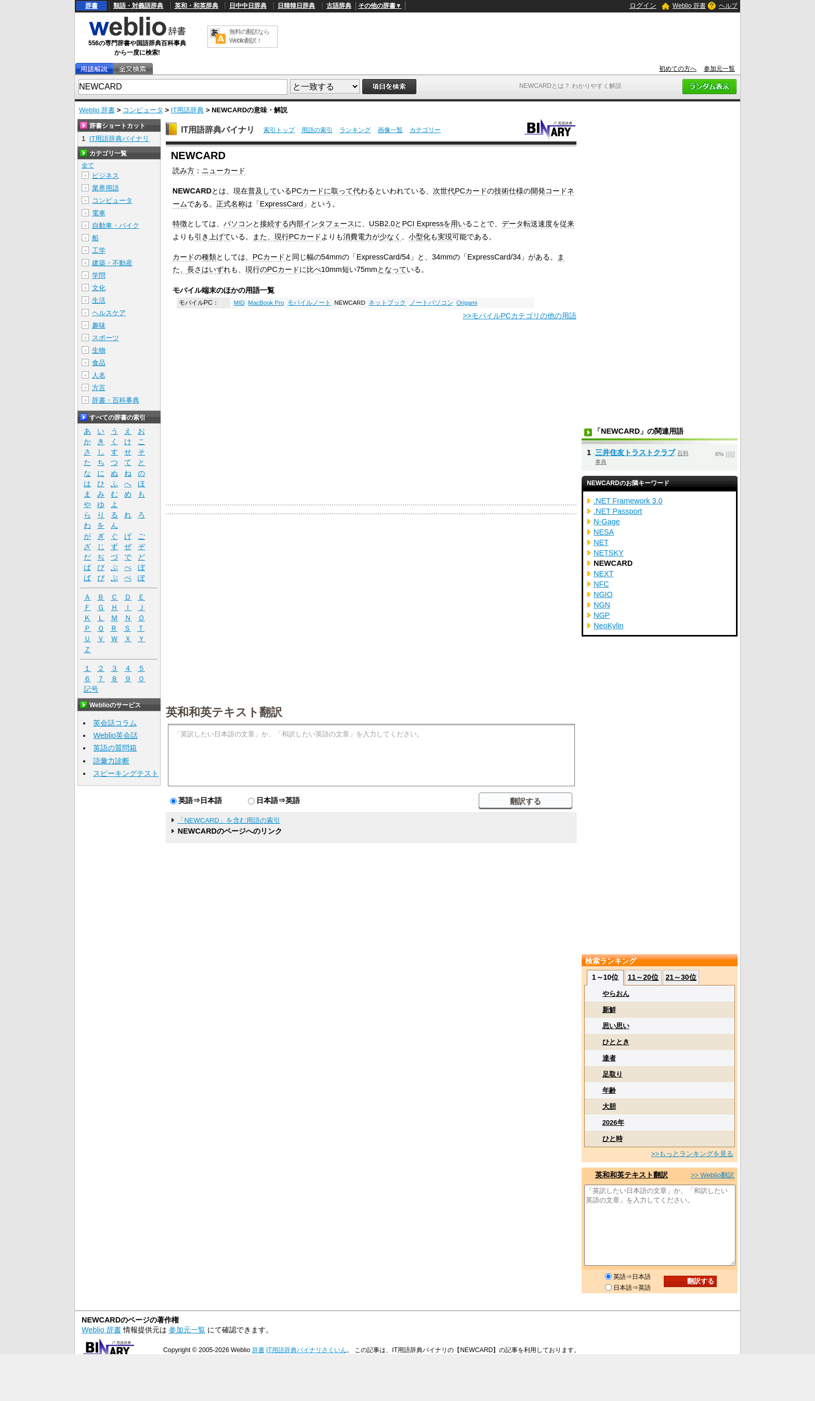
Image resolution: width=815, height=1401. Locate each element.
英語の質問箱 (115, 748)
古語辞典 (338, 5)
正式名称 (230, 204)
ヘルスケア (109, 313)
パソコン (238, 223)
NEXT (603, 573)
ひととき (615, 1042)
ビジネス (105, 175)
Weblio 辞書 (689, 5)
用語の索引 (317, 130)
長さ (194, 269)
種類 (209, 257)
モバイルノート (309, 303)
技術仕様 (508, 191)
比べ (314, 269)
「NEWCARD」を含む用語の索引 (228, 820)
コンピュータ (143, 110)
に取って (338, 191)
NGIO (603, 594)
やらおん (615, 993)
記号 (91, 689)
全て (88, 165)
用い (458, 223)
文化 (99, 288)
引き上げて (212, 236)
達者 (609, 1058)
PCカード (308, 191)
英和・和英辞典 (196, 5)
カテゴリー (425, 130)
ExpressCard (281, 204)
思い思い (615, 1026)
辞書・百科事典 (115, 400)
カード (183, 257)
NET (601, 542)
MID (239, 303)
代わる (364, 191)
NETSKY (609, 553)
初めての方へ (677, 68)
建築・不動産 (112, 263)
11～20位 (643, 977)
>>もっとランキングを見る (692, 1154)
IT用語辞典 (187, 110)
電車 (99, 213)
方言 (99, 388)
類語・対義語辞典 (138, 5)
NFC (601, 584)
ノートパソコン (431, 303)
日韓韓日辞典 (296, 5)
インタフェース (329, 223)
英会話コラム (115, 723)
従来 (567, 223)
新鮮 (609, 1010)
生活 (99, 300)
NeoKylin (609, 625)
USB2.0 (382, 223)
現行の (256, 269)
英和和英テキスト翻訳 (224, 711)
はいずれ (216, 269)
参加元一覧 (719, 68)
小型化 (419, 236)
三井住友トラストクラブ (635, 452)
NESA (604, 532)
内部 (296, 223)
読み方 (183, 170)
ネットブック (387, 303)
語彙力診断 (111, 761)
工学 (99, 250)
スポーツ (105, 338)
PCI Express (422, 223)
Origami (466, 303)
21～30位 (680, 977)
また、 (263, 236)
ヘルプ (728, 5)
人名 (99, 375)
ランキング (355, 130)
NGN (602, 605)
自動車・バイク (115, 225)
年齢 (609, 1090)
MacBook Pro (266, 303)
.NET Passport (618, 511)
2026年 (613, 1122)
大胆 (609, 1106)
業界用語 (105, 188)
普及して (262, 191)
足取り (612, 1074)
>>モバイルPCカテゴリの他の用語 (519, 316)
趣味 (99, 325)
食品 (99, 363)
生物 (99, 350)
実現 (445, 236)
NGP (602, 615)
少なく (390, 236)
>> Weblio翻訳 (712, 1175)
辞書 (91, 5)
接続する (274, 223)
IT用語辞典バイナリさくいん (306, 1350)
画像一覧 (390, 130)
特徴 (180, 223)
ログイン (642, 5)
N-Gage (607, 521)
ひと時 (612, 1139)
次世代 (444, 191)
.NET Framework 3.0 (628, 501)
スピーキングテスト (126, 773)
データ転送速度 (527, 223)
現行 (281, 236)
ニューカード (223, 170)
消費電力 (357, 236)
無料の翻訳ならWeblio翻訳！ (249, 36)
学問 (99, 275)
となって (391, 269)
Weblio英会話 (115, 735)
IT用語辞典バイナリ (218, 129)
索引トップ (279, 130)
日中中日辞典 (248, 5)
